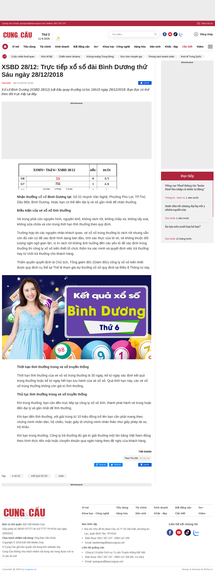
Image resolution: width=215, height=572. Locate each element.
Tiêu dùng (29, 46)
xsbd (60, 476)
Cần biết (187, 46)
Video (200, 46)
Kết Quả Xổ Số (39, 476)
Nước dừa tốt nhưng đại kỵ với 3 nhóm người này (185, 208)
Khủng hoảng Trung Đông (100, 56)
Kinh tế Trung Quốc (191, 56)
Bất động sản (82, 46)
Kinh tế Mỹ (46, 56)
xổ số (42, 197)
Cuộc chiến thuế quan (23, 56)
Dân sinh (155, 46)
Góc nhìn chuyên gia (131, 56)
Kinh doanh (62, 46)
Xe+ (96, 46)
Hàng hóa (140, 46)
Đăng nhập (203, 34)
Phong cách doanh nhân (161, 56)
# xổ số (16, 476)
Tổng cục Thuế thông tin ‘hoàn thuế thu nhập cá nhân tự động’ (185, 187)
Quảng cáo (7, 23)
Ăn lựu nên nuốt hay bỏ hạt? (183, 226)
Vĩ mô (15, 46)
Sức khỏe (170, 218)
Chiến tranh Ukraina (69, 56)
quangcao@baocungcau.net (32, 23)
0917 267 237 (60, 23)
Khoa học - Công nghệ (116, 46)
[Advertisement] (77, 130)
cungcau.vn (31, 569)
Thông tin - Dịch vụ (175, 197)
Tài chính (45, 46)
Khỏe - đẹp (171, 46)
